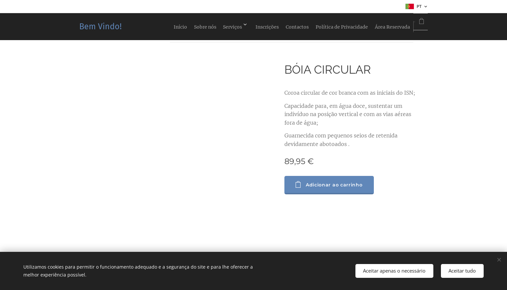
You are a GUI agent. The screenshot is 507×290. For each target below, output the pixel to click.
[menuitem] (145, 26)
